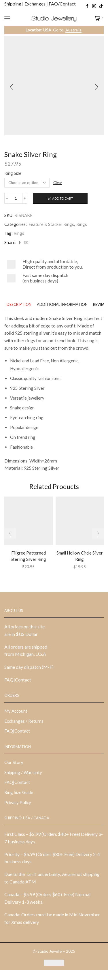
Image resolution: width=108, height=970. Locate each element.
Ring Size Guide (18, 792)
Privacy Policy (17, 802)
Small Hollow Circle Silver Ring (79, 556)
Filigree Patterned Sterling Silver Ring (28, 556)
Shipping (13, 3)
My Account (15, 711)
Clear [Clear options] (57, 182)
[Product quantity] (15, 198)
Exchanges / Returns (23, 721)
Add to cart (62, 198)
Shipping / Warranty (23, 772)
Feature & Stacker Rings (51, 224)
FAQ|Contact (17, 679)
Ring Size (12, 173)
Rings (81, 224)
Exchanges (35, 3)
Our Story (13, 762)
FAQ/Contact (62, 3)
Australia (73, 29)
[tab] (19, 304)
